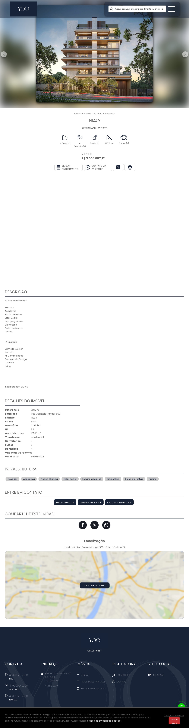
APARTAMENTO (102, 114)
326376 (112, 114)
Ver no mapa (51, 685)
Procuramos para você (93, 681)
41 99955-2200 (23, 677)
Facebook (83, 525)
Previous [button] (4, 54)
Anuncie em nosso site (92, 688)
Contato (121, 681)
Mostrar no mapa (94, 585)
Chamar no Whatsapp (119, 502)
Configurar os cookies (174, 715)
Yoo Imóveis (94, 640)
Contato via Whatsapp (99, 167)
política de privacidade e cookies (104, 720)
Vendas (84, 114)
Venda (84, 674)
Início (76, 114)
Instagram (158, 674)
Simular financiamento (70, 167)
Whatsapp (106, 525)
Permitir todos (174, 721)
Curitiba (91, 114)
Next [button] (185, 54)
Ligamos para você (90, 502)
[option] (94, 54)
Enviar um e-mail (65, 502)
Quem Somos (123, 674)
